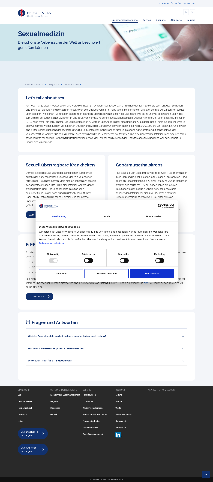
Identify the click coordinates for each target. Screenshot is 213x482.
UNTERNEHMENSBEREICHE (63, 390)
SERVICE (87, 390)
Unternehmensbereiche (125, 20)
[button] (163, 3)
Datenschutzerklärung (52, 243)
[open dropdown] (45, 84)
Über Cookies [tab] (154, 216)
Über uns (160, 20)
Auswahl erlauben (106, 273)
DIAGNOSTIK (24, 390)
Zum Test (34, 214)
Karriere (191, 20)
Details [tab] (107, 216)
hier (146, 283)
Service (147, 20)
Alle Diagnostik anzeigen (29, 433)
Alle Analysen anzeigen (28, 449)
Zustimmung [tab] (59, 216)
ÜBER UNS (120, 390)
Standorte (176, 20)
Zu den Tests (36, 296)
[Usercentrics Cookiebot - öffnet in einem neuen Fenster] (160, 206)
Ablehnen (61, 273)
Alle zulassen (151, 273)
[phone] (186, 12)
